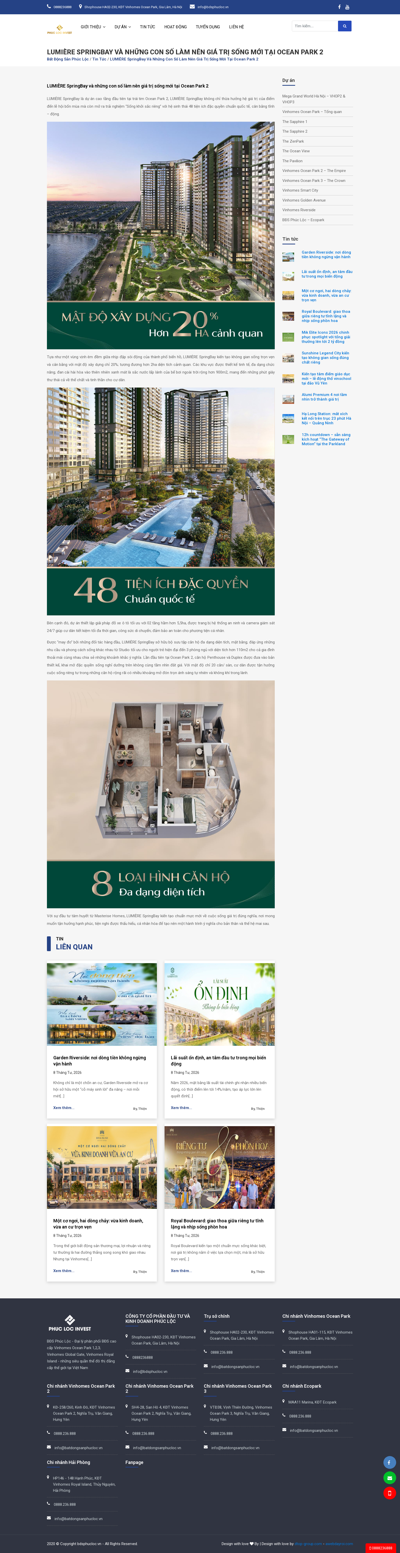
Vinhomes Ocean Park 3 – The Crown (313, 180)
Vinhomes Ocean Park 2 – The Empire (314, 170)
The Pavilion (292, 161)
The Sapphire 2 (294, 131)
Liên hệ (236, 26)
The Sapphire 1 (294, 121)
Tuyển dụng (208, 26)
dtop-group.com (308, 1544)
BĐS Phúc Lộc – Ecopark (303, 220)
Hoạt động (175, 26)
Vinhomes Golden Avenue (304, 200)
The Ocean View (296, 151)
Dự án (121, 26)
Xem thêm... (64, 1107)
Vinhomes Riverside (299, 210)
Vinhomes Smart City (300, 190)
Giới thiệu (91, 26)
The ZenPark (293, 141)
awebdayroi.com (339, 1544)
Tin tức (147, 26)
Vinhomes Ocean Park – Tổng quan (312, 111)
